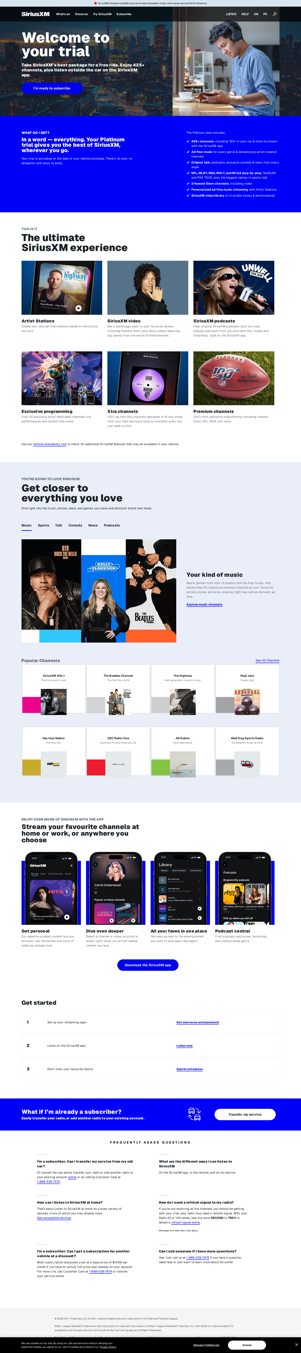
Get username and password (197, 1022)
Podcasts (112, 525)
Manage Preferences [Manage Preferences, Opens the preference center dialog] (206, 1345)
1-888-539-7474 (48, 1182)
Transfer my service (245, 1114)
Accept (247, 1345)
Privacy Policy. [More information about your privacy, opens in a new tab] (108, 1347)
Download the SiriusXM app (148, 965)
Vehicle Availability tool (49, 444)
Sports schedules (189, 1069)
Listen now (184, 1046)
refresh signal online (185, 1222)
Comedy (75, 525)
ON (256, 14)
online (72, 1177)
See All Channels (267, 660)
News (93, 525)
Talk (58, 525)
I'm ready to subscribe (52, 88)
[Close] (297, 1345)
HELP (245, 14)
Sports (43, 525)
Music (27, 525)
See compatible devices (54, 1218)
